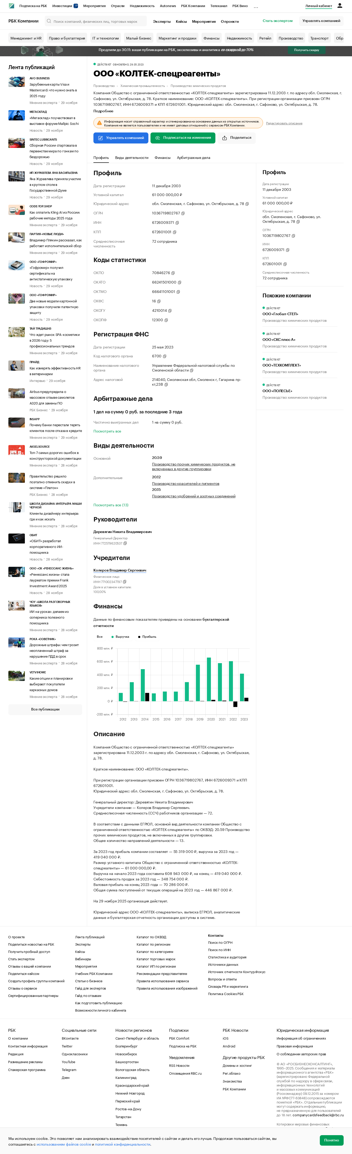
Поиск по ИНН (219, 949)
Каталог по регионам (153, 943)
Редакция (15, 1053)
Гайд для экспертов (90, 987)
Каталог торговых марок (156, 958)
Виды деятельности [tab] (132, 157)
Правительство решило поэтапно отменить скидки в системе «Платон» (52, 481)
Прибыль (147, 636)
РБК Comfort (179, 1037)
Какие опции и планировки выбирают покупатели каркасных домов (51, 683)
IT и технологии (105, 38)
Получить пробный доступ (29, 951)
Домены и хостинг (237, 1065)
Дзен (65, 1077)
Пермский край (127, 1100)
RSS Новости (179, 1065)
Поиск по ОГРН (220, 942)
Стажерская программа (27, 1069)
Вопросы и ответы (222, 978)
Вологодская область (132, 1069)
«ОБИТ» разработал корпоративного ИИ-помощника (46, 546)
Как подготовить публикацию (98, 1002)
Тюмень (121, 1124)
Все (100, 636)
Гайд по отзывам (88, 995)
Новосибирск (126, 1053)
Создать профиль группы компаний (36, 980)
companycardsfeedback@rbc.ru (318, 1114)
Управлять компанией (321, 21)
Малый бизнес (138, 38)
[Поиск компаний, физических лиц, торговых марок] (96, 21)
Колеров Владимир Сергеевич (119, 570)
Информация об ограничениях (301, 1037)
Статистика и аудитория (227, 956)
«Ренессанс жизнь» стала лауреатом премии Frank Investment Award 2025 (49, 579)
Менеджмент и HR (26, 38)
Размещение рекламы (25, 1061)
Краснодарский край (132, 1085)
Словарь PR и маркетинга (228, 986)
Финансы (212, 38)
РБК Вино (240, 6)
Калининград (126, 1077)
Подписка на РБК (33, 6)
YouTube (68, 1061)
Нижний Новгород (130, 1092)
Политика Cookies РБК (226, 993)
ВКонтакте (70, 1037)
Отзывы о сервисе (22, 987)
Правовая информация (295, 1045)
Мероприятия (94, 6)
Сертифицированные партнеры (33, 995)
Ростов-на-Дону (128, 1108)
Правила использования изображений (167, 987)
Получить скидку (306, 50)
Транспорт (319, 38)
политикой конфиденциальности (122, 1144)
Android (229, 1045)
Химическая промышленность (142, 85)
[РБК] (11, 5)
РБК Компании (193, 6)
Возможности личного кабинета (100, 1009)
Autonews (168, 6)
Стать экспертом (278, 21)
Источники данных (223, 964)
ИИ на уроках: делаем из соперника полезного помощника (49, 616)
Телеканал (218, 6)
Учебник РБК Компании (94, 973)
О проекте (230, 22)
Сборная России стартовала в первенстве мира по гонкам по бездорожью (54, 150)
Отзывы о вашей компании (29, 965)
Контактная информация (28, 1045)
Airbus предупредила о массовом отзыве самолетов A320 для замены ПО (52, 397)
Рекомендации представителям (162, 973)
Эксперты (161, 22)
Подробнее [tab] (103, 111)
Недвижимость (142, 6)
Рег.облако (231, 1072)
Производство (291, 38)
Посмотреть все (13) (110, 504)
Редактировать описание (284, 122)
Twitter (67, 1045)
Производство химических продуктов (198, 85)
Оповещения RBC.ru (185, 1072)
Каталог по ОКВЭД (151, 936)
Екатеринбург (126, 1045)
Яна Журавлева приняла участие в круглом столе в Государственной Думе (55, 184)
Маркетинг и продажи (177, 38)
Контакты (216, 935)
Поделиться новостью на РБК (31, 943)
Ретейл (265, 38)
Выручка (120, 636)
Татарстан (123, 1116)
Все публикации (45, 709)
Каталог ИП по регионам (156, 965)
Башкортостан (127, 1061)
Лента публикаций (31, 67)
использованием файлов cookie (64, 1144)
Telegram (69, 1069)
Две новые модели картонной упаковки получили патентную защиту (54, 306)
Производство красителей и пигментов (185, 483)
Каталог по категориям (155, 951)
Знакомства (232, 1080)
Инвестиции (65, 6)
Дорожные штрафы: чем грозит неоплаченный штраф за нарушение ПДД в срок (54, 650)
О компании (18, 1037)
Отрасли (118, 6)
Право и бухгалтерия (67, 38)
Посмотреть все (107, 430)
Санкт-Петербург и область (137, 1037)
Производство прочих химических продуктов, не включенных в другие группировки (193, 466)
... (256, 5)
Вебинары (83, 958)
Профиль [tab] (101, 157)
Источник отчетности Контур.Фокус (237, 971)
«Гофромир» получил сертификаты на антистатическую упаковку (51, 272)
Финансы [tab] (163, 157)
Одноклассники (74, 1053)
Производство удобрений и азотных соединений (193, 495)
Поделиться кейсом (23, 973)
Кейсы (181, 22)
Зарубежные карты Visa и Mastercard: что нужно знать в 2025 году (53, 89)
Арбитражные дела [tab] (193, 157)
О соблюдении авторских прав (301, 1053)
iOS (225, 1037)
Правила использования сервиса (163, 980)
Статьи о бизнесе (88, 980)
